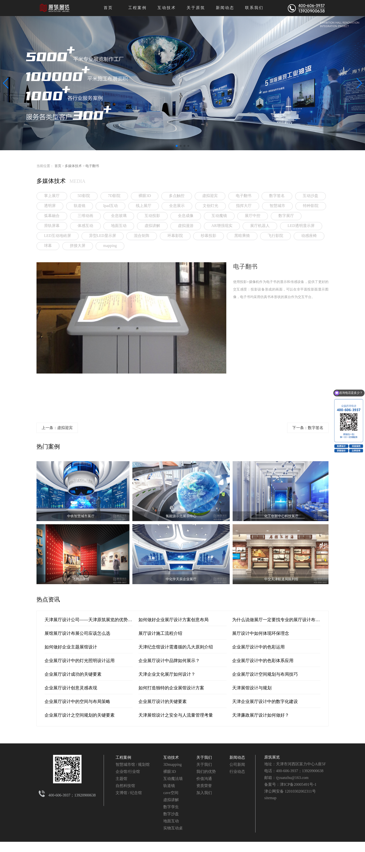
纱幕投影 (208, 236)
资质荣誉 (204, 786)
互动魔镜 (219, 216)
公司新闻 (237, 764)
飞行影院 (275, 236)
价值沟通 (204, 779)
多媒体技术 (73, 166)
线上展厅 (143, 206)
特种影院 (311, 206)
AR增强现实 (221, 226)
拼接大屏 (77, 245)
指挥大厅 (244, 206)
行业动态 (237, 771)
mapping (110, 245)
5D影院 (84, 196)
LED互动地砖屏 (57, 236)
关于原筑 (196, 8)
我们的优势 (206, 771)
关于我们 (204, 757)
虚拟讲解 (152, 226)
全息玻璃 (119, 216)
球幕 (48, 245)
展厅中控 (252, 216)
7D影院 (114, 196)
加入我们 (204, 793)
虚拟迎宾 (210, 196)
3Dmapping (172, 764)
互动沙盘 (310, 196)
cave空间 (170, 793)
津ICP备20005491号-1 (298, 784)
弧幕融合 (52, 216)
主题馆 (121, 779)
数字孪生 (171, 807)
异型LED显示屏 (102, 236)
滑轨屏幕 (52, 226)
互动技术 (166, 8)
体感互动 (85, 226)
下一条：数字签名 (307, 428)
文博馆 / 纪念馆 (129, 793)
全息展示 (177, 206)
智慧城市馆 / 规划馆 (133, 764)
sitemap (270, 798)
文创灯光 (210, 206)
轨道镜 (79, 206)
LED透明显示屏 (301, 226)
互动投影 (152, 216)
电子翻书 (92, 166)
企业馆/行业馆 (128, 771)
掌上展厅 (52, 196)
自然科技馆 (125, 786)
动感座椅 (309, 236)
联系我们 (254, 8)
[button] (177, 146)
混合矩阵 (141, 236)
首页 (108, 8)
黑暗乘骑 (242, 236)
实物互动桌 (173, 828)
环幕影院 (175, 236)
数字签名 (277, 196)
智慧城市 (277, 206)
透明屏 (50, 206)
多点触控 (176, 196)
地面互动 (119, 226)
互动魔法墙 (173, 779)
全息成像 (185, 216)
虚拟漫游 (185, 226)
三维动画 (85, 216)
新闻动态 (225, 8)
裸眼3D (144, 196)
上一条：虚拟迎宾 (57, 428)
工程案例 (137, 8)
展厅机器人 (260, 226)
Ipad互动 (110, 206)
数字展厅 (286, 216)
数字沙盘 (171, 814)
